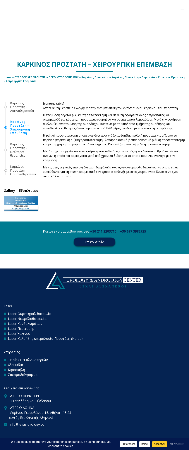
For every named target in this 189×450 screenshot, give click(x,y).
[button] (182, 11)
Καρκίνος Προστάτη (95, 77)
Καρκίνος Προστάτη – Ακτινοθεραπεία (22, 107)
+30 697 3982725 (133, 231)
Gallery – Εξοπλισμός (21, 190)
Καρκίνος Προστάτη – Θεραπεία (133, 77)
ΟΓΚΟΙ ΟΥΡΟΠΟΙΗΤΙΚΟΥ (63, 77)
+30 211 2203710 (103, 231)
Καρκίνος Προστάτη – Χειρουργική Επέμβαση (20, 127)
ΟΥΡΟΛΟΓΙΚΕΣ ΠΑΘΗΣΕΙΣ (30, 77)
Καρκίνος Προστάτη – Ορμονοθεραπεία (23, 170)
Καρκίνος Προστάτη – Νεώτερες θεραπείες (19, 150)
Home (7, 77)
